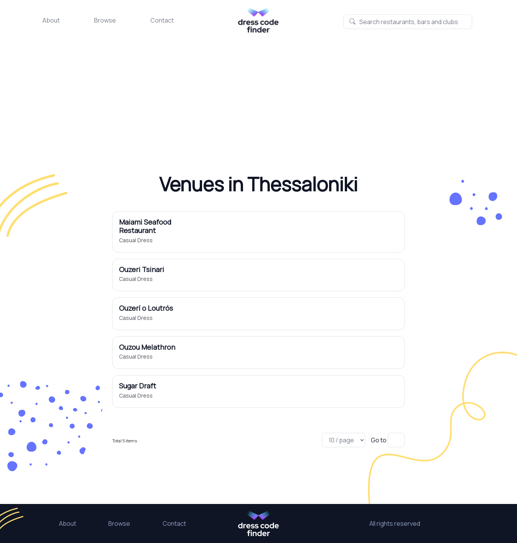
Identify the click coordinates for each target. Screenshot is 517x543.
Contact (162, 20)
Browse (105, 20)
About (51, 20)
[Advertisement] (258, 89)
